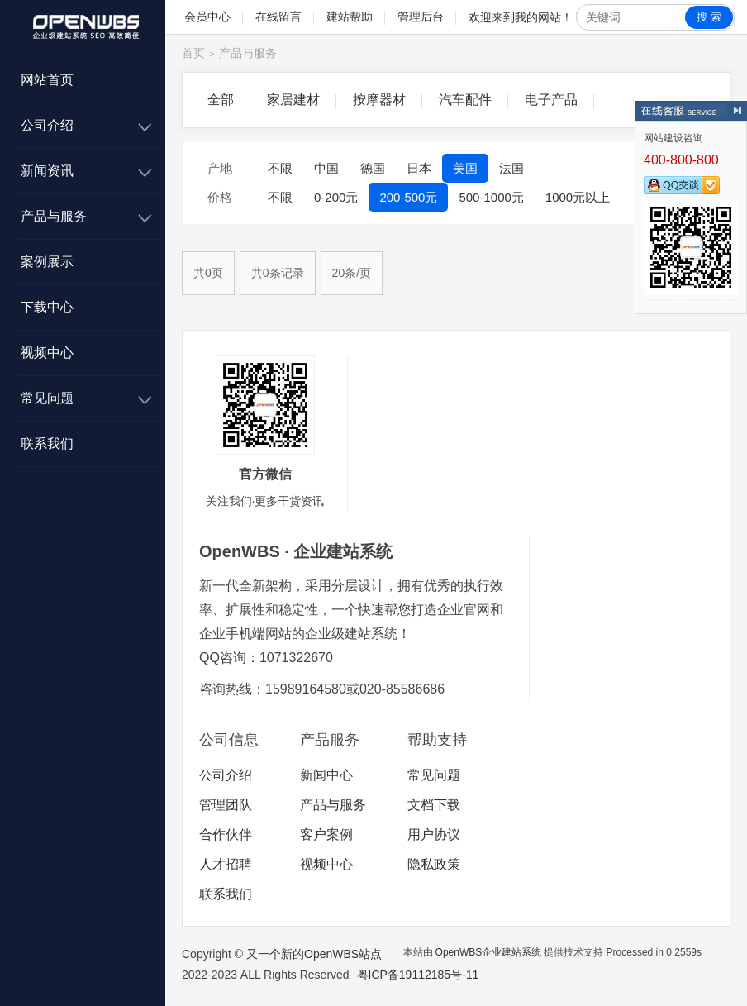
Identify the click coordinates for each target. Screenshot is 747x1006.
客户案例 (326, 834)
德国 (372, 168)
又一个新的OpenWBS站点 (314, 954)
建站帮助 (349, 16)
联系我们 (47, 443)
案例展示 (47, 262)
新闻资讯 (47, 171)
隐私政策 (433, 864)
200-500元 (408, 197)
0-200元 (336, 197)
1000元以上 (577, 197)
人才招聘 (225, 864)
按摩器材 (379, 100)
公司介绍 (47, 125)
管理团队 (225, 805)
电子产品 (551, 100)
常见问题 (47, 398)
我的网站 (538, 17)
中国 (326, 168)
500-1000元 (491, 197)
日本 (419, 168)
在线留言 (278, 16)
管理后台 (420, 16)
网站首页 (47, 80)
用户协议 (433, 834)
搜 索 (709, 17)
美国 (465, 168)
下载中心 (47, 307)
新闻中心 (326, 775)
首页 (193, 53)
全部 (220, 100)
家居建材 (293, 100)
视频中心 (47, 353)
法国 (511, 168)
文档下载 (433, 805)
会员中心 (207, 16)
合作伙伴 (225, 834)
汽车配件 (465, 100)
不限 (280, 168)
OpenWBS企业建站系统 (488, 952)
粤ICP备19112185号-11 (418, 974)
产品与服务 (54, 216)
